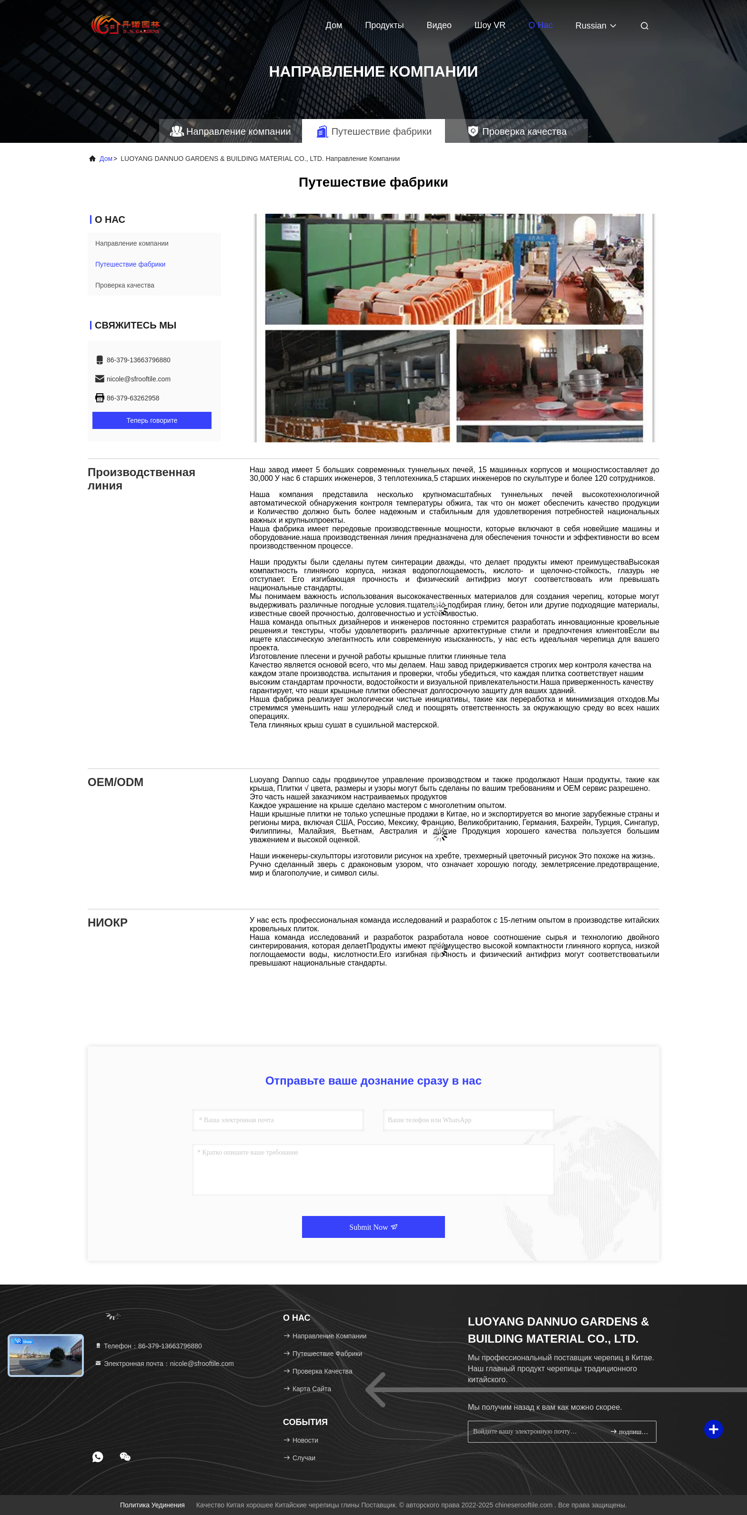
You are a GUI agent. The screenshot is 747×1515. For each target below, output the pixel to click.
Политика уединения (152, 1505)
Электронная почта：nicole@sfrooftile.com (164, 1363)
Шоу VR (489, 25)
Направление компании (132, 243)
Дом (334, 25)
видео (439, 25)
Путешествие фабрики (130, 264)
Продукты (384, 25)
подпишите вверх (629, 1431)
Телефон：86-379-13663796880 (148, 1346)
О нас (540, 25)
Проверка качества (124, 285)
